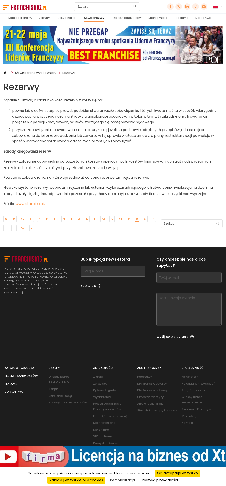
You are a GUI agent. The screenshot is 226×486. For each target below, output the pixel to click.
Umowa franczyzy (150, 397)
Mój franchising (104, 423)
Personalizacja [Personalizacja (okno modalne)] (122, 480)
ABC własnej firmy (150, 404)
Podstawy (144, 377)
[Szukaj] (104, 6)
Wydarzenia (102, 397)
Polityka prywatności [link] (160, 480)
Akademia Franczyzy (197, 409)
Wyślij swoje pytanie (175, 336)
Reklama (182, 18)
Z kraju (98, 377)
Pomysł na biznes (105, 443)
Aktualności (66, 18)
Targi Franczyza (193, 390)
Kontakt (187, 423)
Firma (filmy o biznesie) (110, 416)
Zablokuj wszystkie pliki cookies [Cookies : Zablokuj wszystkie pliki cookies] (76, 480)
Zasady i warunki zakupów (68, 402)
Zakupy (44, 18)
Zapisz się (91, 285)
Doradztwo (203, 18)
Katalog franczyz (20, 18)
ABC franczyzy (94, 18)
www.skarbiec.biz (30, 203)
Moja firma (101, 430)
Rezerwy (68, 73)
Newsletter (190, 377)
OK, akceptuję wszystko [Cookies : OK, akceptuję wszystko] (177, 473)
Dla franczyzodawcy (152, 390)
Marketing (189, 416)
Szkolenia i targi (60, 396)
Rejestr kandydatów (127, 18)
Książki (53, 389)
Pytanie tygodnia (105, 390)
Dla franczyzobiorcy (152, 383)
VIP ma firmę (102, 436)
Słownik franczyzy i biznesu (35, 73)
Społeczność (157, 18)
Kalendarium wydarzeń (198, 383)
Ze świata (100, 383)
